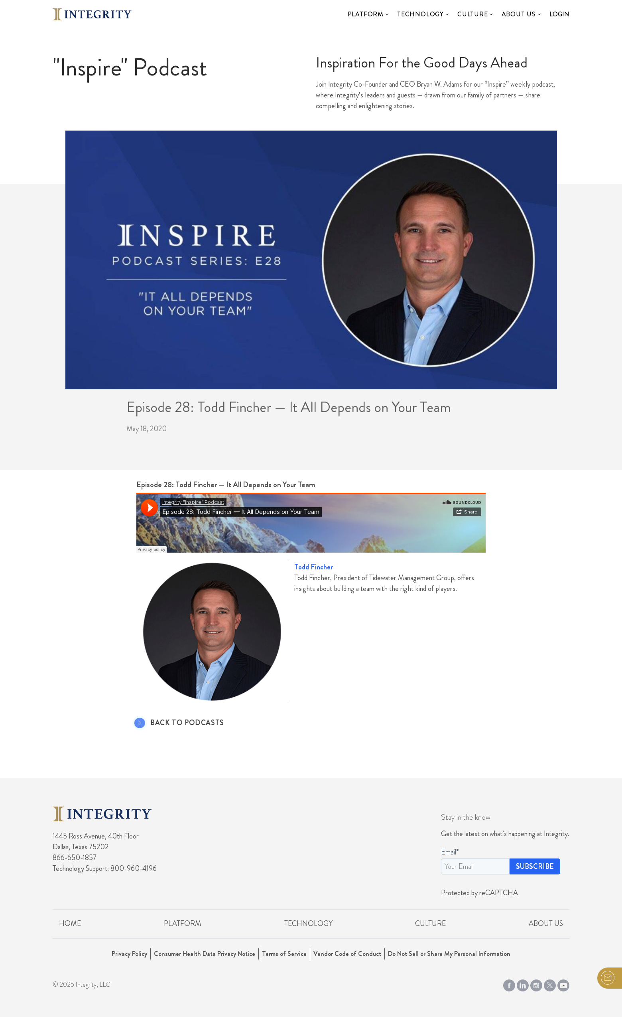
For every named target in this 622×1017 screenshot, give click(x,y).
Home (70, 923)
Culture (472, 14)
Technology (420, 14)
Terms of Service (284, 953)
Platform (366, 14)
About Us (519, 14)
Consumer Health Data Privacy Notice (204, 953)
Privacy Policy (129, 953)
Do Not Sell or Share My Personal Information (449, 953)
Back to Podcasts (175, 723)
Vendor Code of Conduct (347, 953)
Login (559, 14)
